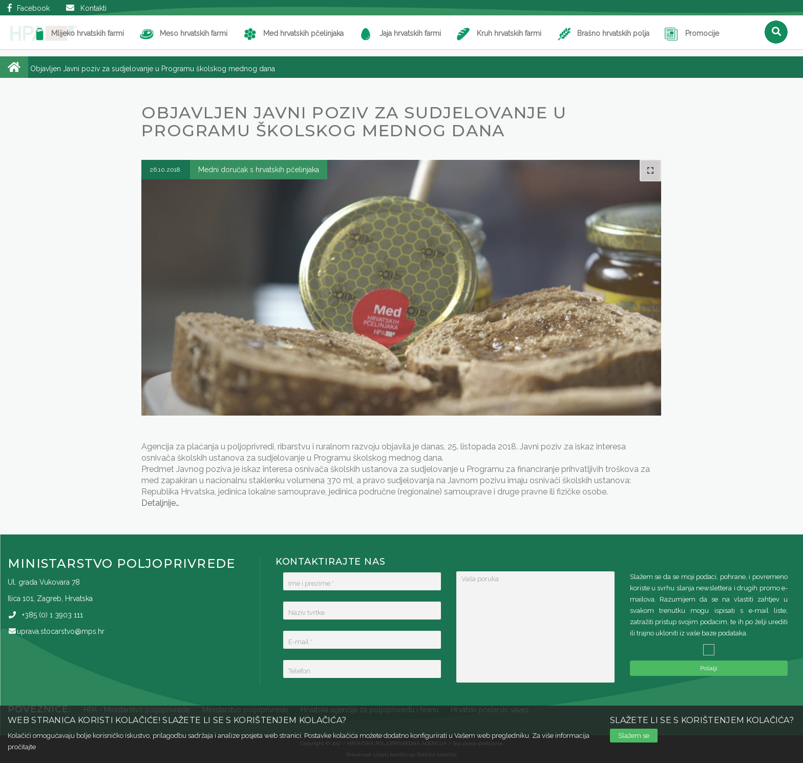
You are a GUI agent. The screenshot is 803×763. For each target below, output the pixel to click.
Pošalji (708, 668)
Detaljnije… (160, 503)
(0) (52, 615)
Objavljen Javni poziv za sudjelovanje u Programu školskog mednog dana (152, 69)
